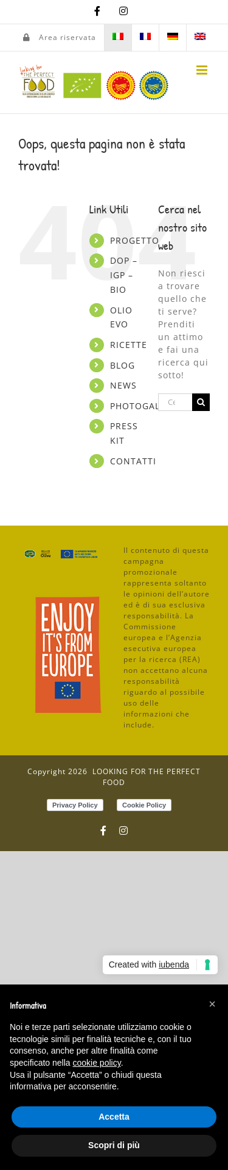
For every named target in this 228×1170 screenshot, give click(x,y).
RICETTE (128, 344)
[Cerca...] (175, 402)
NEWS (123, 385)
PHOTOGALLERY (146, 406)
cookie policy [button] (97, 1063)
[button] (212, 1004)
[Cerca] (201, 402)
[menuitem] (118, 37)
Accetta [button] (114, 1117)
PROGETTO (134, 240)
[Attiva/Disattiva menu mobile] (203, 70)
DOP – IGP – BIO (123, 275)
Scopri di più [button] (114, 1145)
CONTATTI (133, 461)
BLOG (122, 365)
